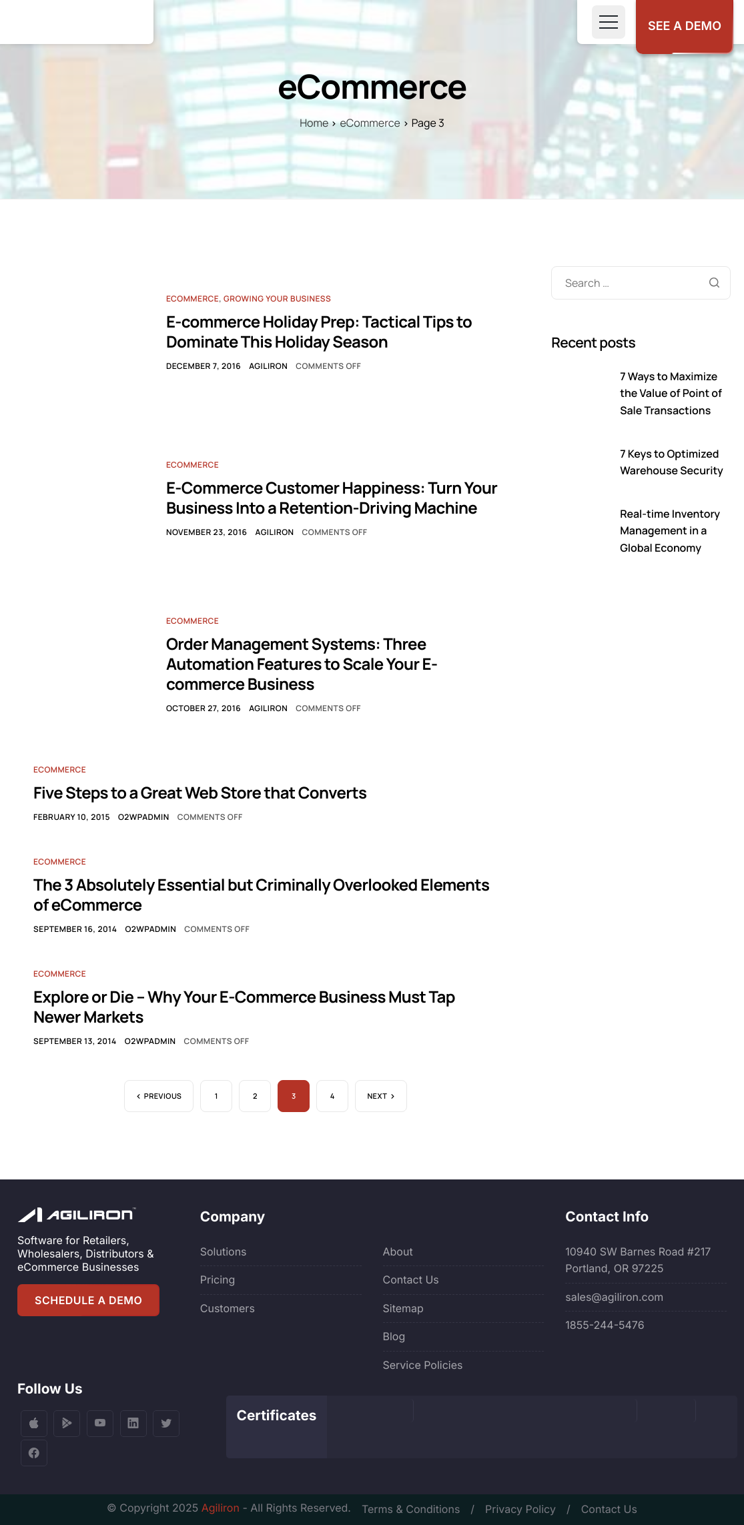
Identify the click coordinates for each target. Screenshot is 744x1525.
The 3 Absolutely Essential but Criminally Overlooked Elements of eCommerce (261, 895)
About (398, 1251)
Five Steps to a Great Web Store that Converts (199, 793)
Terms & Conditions (411, 1509)
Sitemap (403, 1308)
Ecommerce (192, 298)
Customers (227, 1308)
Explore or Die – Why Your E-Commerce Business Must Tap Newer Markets (244, 1007)
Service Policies (423, 1365)
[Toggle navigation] (608, 22)
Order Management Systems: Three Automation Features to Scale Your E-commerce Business (301, 664)
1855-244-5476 (604, 1325)
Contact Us (411, 1279)
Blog (394, 1336)
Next (377, 1096)
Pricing (218, 1279)
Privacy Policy (520, 1509)
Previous (163, 1096)
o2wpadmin (143, 817)
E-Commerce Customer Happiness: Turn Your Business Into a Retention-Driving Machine (331, 498)
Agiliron (268, 366)
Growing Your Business (277, 298)
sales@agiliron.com (614, 1297)
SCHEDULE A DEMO (88, 1300)
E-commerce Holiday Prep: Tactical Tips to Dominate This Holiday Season (319, 332)
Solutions (223, 1251)
